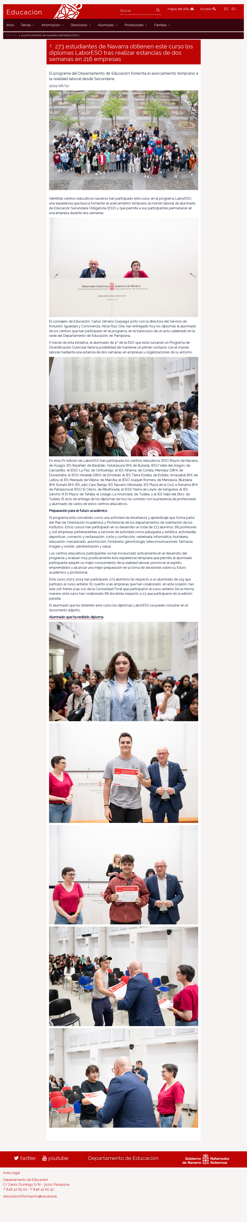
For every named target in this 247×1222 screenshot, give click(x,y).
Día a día (11, 35)
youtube (55, 1158)
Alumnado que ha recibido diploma (76, 617)
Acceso (208, 9)
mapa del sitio (181, 9)
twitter (25, 1158)
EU (233, 9)
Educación (24, 12)
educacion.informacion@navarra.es (30, 1196)
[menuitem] (10, 25)
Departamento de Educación (123, 1158)
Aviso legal (11, 1173)
